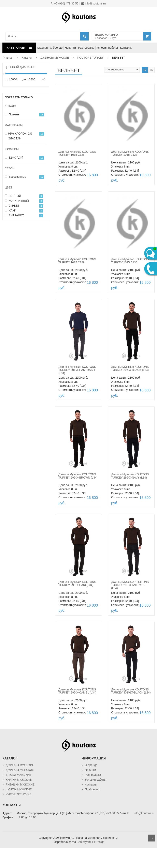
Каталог (27, 57)
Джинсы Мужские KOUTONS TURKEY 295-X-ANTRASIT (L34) (130, 585)
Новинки (70, 47)
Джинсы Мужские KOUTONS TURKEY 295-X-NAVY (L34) (130, 476)
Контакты (126, 47)
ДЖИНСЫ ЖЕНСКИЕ (20, 769)
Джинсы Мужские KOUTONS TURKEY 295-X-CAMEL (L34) (77, 691)
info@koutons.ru (93, 3)
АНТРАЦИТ (14, 215)
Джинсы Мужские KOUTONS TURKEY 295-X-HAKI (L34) (77, 583)
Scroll (151, 838)
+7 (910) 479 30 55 (64, 3)
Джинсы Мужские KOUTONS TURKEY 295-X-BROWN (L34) (78, 476)
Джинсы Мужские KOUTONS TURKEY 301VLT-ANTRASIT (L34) (77, 370)
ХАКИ (10, 210)
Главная (42, 47)
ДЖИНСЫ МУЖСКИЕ (55, 57)
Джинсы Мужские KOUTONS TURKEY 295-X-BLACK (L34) (130, 368)
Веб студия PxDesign (90, 842)
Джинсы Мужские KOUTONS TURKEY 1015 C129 (77, 260)
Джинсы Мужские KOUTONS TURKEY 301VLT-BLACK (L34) (131, 691)
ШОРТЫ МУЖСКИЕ (19, 789)
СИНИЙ (12, 205)
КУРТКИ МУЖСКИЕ (19, 779)
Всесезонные (15, 176)
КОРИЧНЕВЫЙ (17, 200)
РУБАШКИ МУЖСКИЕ (20, 784)
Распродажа (86, 47)
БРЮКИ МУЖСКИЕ (18, 774)
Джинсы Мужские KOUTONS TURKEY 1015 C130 (130, 260)
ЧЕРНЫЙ (13, 195)
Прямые (12, 114)
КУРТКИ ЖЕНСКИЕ (18, 794)
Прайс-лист (92, 789)
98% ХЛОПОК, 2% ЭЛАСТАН (18, 136)
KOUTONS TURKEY (90, 57)
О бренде (56, 47)
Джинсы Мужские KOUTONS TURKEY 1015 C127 (130, 153)
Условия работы (107, 47)
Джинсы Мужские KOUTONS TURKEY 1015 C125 (77, 153)
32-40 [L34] (14, 157)
